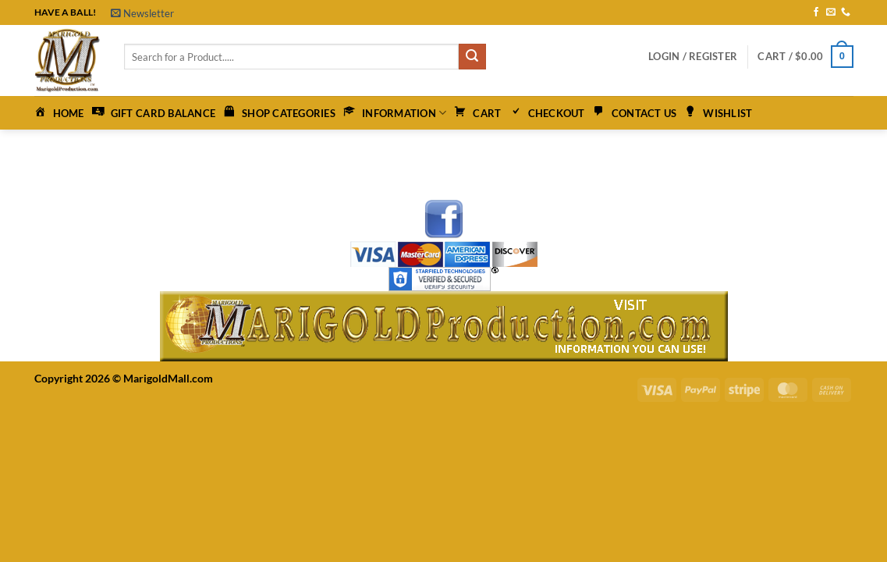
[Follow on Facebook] (816, 12)
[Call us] (845, 12)
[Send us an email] (831, 12)
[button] (142, 13)
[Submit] (472, 57)
